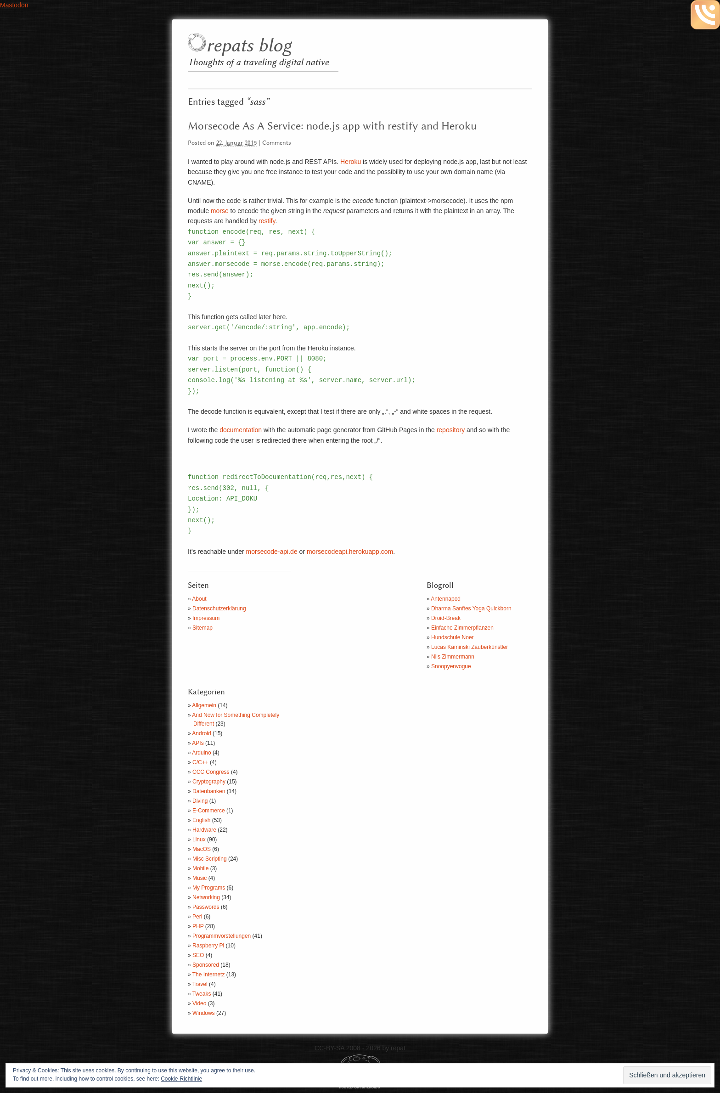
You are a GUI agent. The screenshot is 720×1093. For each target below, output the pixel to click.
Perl (197, 916)
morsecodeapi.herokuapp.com (350, 551)
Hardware (204, 830)
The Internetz (208, 974)
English (201, 820)
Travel (200, 984)
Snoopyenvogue (451, 666)
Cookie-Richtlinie (181, 1079)
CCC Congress (211, 772)
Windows (203, 1013)
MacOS (201, 849)
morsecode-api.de (272, 551)
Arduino (201, 752)
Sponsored (205, 965)
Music (199, 878)
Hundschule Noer (452, 637)
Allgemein (204, 705)
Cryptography (208, 781)
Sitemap (202, 628)
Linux (199, 839)
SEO (198, 955)
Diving (200, 801)
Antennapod (446, 599)
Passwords (205, 907)
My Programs (208, 888)
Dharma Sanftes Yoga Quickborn (471, 608)
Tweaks (201, 994)
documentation (240, 430)
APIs (197, 743)
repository (451, 430)
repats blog (248, 46)
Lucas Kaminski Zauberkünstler (469, 647)
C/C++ (200, 762)
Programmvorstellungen (221, 936)
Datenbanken (208, 791)
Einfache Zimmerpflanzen (462, 628)
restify (267, 221)
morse (220, 210)
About (199, 599)
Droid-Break (446, 618)
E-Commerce (208, 810)
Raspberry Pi (208, 945)
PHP (197, 926)
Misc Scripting (209, 859)
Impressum (205, 618)
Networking (206, 897)
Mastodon (14, 5)
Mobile (200, 868)
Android (201, 733)
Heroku (350, 161)
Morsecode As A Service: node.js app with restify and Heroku (332, 126)
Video (199, 1003)
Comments (276, 143)
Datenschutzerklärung (219, 608)
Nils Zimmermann (452, 657)
